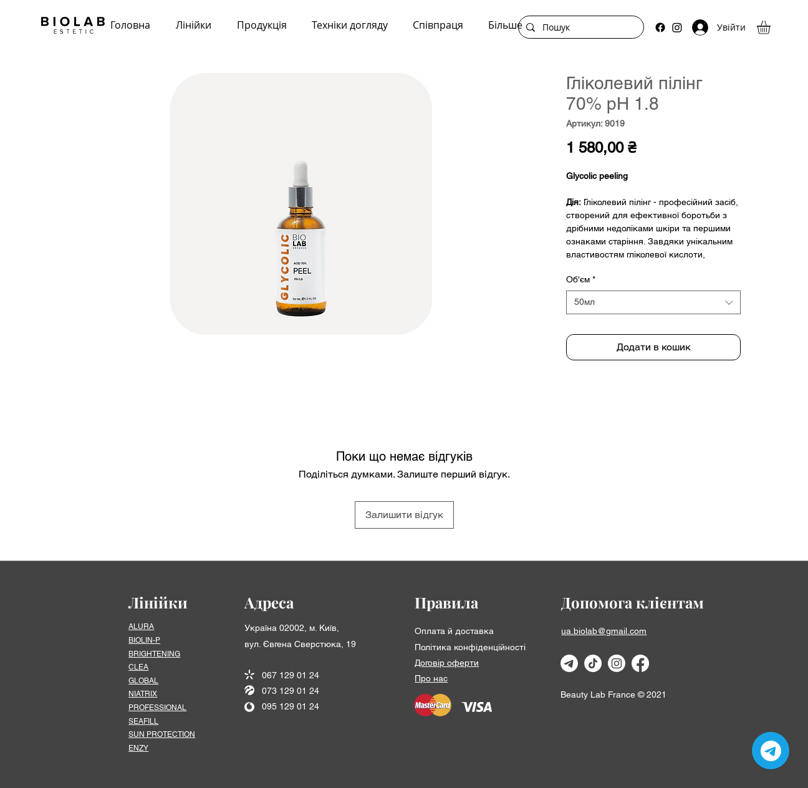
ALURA (141, 626)
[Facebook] (660, 27)
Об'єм (580, 279)
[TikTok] (593, 663)
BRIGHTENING (154, 654)
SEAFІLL (143, 721)
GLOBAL (143, 680)
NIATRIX (142, 694)
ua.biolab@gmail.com (604, 631)
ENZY (138, 748)
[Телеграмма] (569, 663)
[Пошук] (579, 27)
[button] (771, 27)
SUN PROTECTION (161, 734)
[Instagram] (677, 27)
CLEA (138, 667)
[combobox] (653, 302)
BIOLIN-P (144, 640)
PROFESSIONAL (157, 707)
